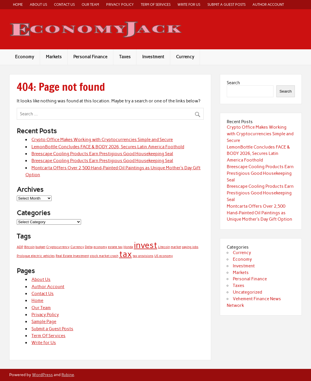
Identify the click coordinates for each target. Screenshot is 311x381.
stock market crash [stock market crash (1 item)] (104, 256)
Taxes (125, 56)
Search (233, 82)
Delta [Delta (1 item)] (89, 247)
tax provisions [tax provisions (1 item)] (143, 256)
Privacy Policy (120, 4)
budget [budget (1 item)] (40, 247)
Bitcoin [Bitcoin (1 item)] (29, 247)
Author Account (268, 4)
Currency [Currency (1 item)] (77, 247)
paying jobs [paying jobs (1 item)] (190, 247)
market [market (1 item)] (176, 247)
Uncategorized (247, 292)
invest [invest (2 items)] (145, 245)
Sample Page (43, 321)
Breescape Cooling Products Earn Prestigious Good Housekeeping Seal (102, 153)
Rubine (67, 374)
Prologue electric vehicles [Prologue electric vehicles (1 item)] (36, 256)
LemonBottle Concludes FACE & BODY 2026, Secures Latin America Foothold (107, 146)
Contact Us (64, 4)
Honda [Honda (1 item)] (128, 247)
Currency (185, 56)
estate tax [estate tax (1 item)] (115, 247)
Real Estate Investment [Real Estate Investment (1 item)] (72, 256)
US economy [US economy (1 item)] (163, 256)
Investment (153, 56)
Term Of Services (156, 4)
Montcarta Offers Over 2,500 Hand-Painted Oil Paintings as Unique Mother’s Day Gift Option (259, 213)
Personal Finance (90, 56)
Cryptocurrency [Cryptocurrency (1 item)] (58, 247)
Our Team (90, 4)
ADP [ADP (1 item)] (20, 247)
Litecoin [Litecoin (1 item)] (164, 247)
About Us (38, 4)
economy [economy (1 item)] (100, 247)
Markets (54, 56)
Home (18, 4)
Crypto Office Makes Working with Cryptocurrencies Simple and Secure (102, 139)
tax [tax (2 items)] (125, 254)
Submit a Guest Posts (226, 4)
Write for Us (188, 4)
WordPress (42, 374)
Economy (24, 56)
